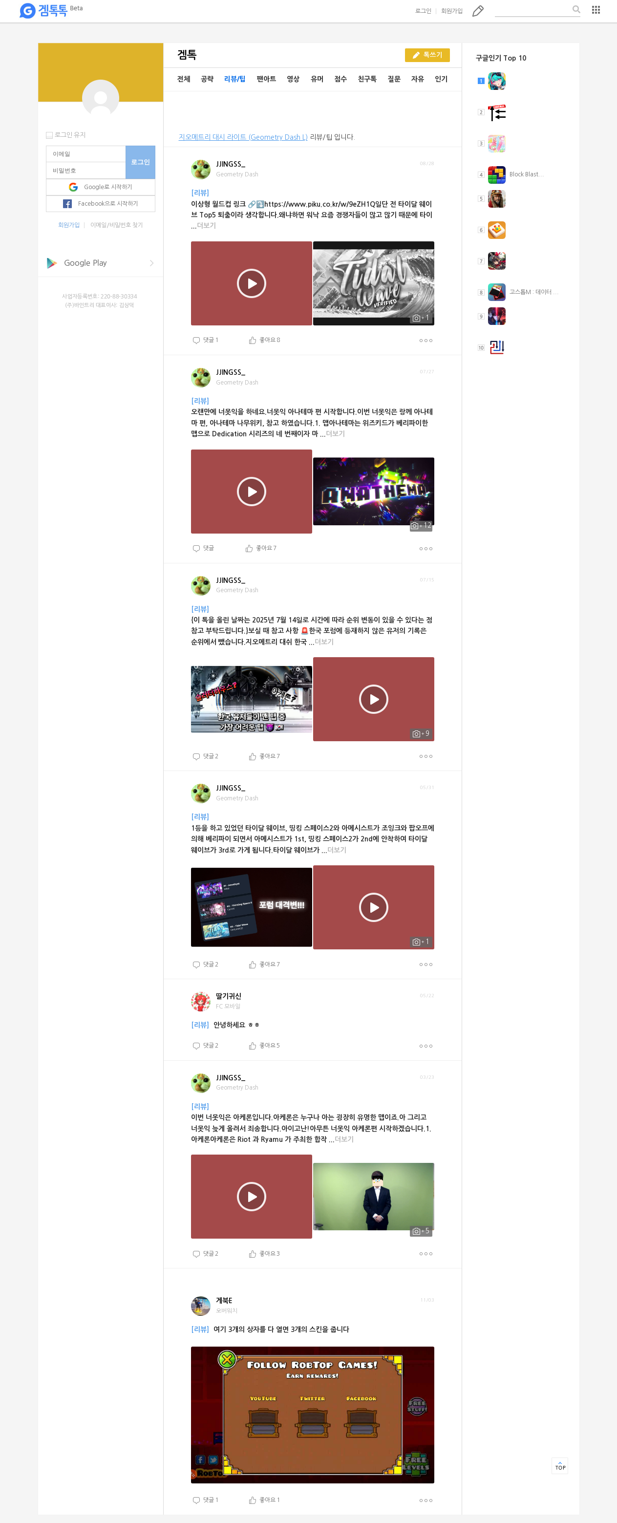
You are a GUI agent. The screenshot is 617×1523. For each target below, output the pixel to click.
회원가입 (452, 11)
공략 (207, 79)
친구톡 (367, 79)
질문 (394, 79)
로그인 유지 (70, 135)
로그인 (423, 11)
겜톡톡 (50, 11)
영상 (293, 79)
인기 (441, 79)
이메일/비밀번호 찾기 (116, 225)
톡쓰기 (478, 11)
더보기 (425, 341)
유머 (317, 79)
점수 (340, 79)
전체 (183, 79)
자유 (417, 79)
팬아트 (266, 79)
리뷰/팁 (235, 79)
